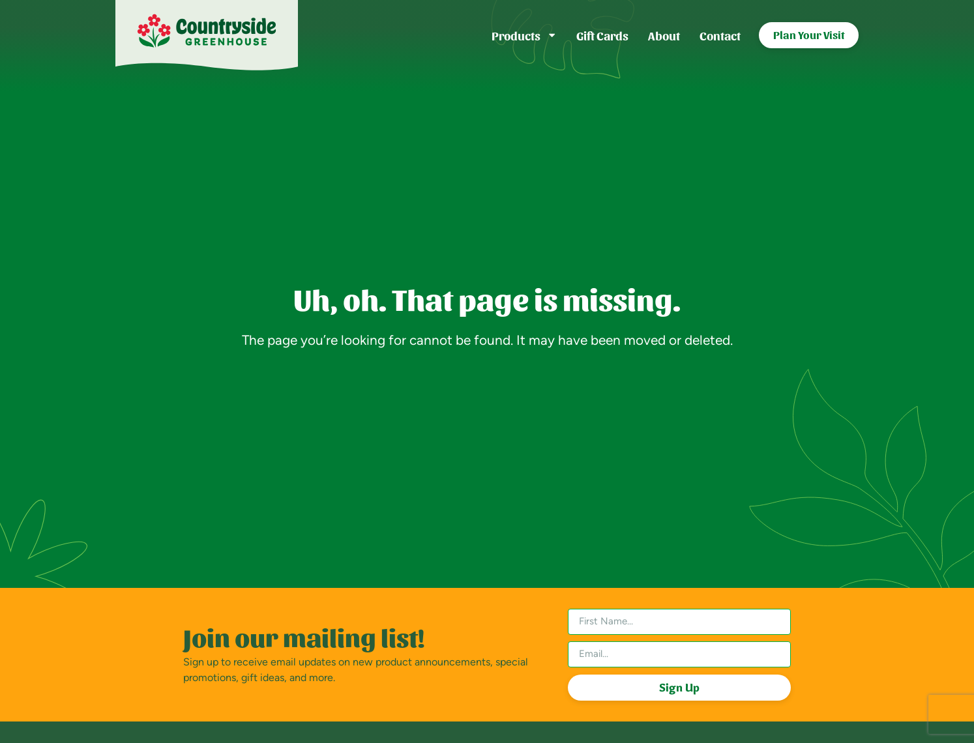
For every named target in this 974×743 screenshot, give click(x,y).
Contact (720, 34)
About (664, 34)
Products (524, 35)
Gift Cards (602, 34)
